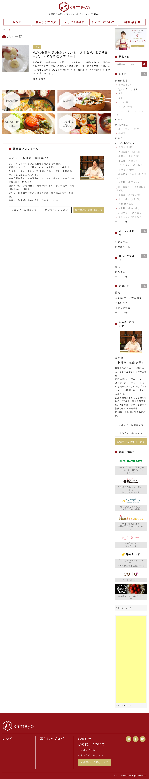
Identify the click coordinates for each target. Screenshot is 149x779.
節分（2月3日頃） (127, 170)
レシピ (7, 739)
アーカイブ (121, 222)
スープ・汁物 (125, 107)
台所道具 (120, 272)
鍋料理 (121, 133)
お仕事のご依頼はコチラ (89, 210)
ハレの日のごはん (125, 143)
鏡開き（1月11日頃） (129, 156)
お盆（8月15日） (127, 204)
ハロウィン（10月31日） (131, 213)
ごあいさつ (121, 303)
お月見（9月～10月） (129, 208)
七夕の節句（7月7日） (129, 199)
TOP (4, 30)
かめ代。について (91, 744)
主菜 (120, 93)
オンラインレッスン (56, 210)
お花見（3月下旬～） (129, 182)
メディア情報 (122, 308)
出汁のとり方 (125, 85)
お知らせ (85, 739)
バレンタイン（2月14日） (131, 165)
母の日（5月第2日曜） (129, 195)
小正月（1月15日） (128, 161)
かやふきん (121, 242)
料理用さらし (122, 247)
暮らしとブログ (52, 739)
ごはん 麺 (123, 102)
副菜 (120, 98)
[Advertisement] (131, 659)
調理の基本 (121, 80)
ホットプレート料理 (128, 129)
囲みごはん (121, 125)
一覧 (144, 74)
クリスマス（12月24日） (131, 217)
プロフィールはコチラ (24, 210)
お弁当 (119, 120)
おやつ (119, 138)
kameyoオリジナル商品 (128, 298)
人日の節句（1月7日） (129, 152)
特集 (117, 292)
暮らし (119, 267)
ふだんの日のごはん (126, 89)
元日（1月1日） (126, 147)
